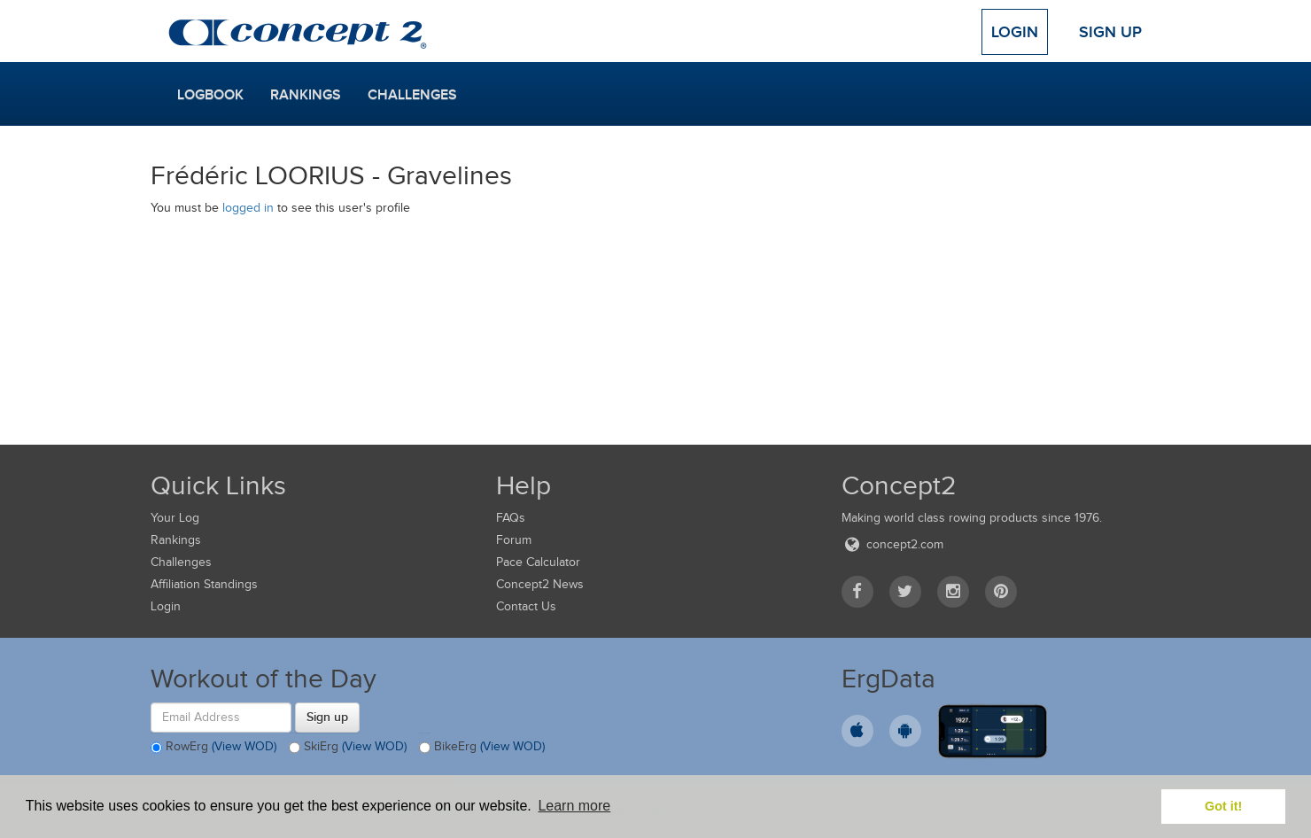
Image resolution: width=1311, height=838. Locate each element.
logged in (248, 207)
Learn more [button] (574, 805)
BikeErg (482, 748)
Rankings (305, 95)
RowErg (213, 748)
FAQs (510, 517)
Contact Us (526, 606)
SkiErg (348, 748)
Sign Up (1110, 32)
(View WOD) (244, 746)
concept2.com (892, 544)
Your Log (175, 517)
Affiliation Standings (204, 584)
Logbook (210, 95)
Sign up (327, 717)
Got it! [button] (1223, 806)
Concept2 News (540, 584)
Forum (513, 540)
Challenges (412, 95)
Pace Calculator (538, 562)
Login (1014, 32)
